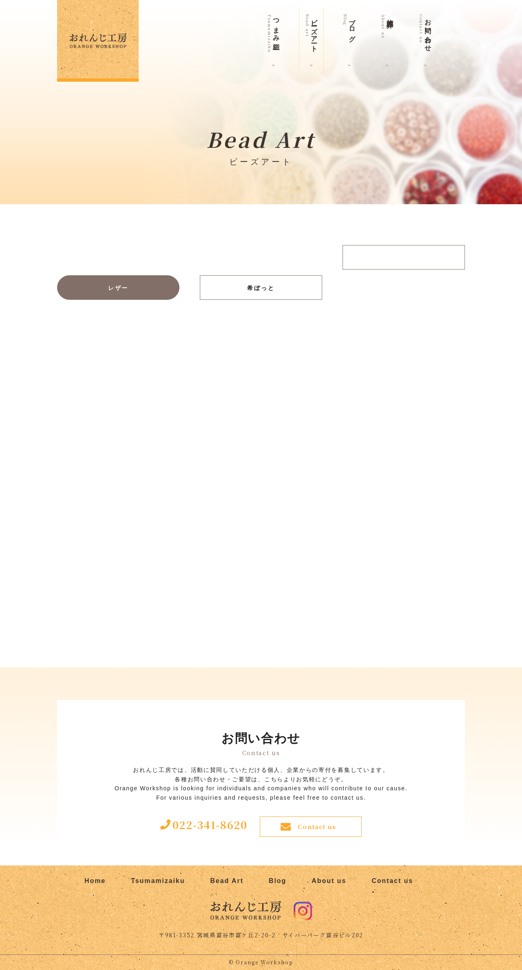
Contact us (317, 827)
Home (95, 880)
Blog (277, 880)
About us (329, 880)
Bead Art (226, 880)
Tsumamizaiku (158, 880)
